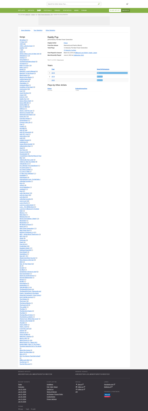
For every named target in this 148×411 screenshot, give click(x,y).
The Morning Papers (26, 311)
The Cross (23, 301)
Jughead (22, 189)
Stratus (22, 279)
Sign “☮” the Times (25, 264)
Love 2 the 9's (24, 203)
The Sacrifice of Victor (26, 315)
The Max (22, 309)
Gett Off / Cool (24, 134)
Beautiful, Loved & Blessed (28, 71)
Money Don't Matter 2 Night (28, 218)
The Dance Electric (25, 303)
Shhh (21, 262)
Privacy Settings (52, 399)
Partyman (23, 240)
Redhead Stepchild (25, 250)
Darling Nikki (23, 105)
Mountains (23, 220)
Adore (21, 52)
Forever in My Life (25, 122)
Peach (21, 242)
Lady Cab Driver (24, 193)
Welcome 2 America (25, 336)
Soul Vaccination (25, 273)
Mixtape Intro (24, 216)
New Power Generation (27, 228)
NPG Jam (23, 236)
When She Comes (25, 350)
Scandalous (23, 254)
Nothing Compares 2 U (26, 232)
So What (22, 269)
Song (25, 30)
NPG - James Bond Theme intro (29, 234)
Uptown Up (23, 332)
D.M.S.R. (22, 97)
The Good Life (24, 305)
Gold (21, 138)
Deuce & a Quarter (25, 112)
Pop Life (22, 244)
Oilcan (21, 238)
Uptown (22, 330)
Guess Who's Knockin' (26, 144)
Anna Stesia (23, 59)
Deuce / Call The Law (26, 110)
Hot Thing (23, 150)
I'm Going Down (24, 167)
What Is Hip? (23, 338)
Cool (21, 91)
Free (21, 124)
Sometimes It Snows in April (28, 271)
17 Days (22, 42)
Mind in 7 (22, 213)
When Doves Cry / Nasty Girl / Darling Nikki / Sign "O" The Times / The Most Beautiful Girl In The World (30, 344)
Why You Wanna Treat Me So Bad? (30, 356)
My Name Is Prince (25, 224)
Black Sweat (23, 75)
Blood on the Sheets (26, 77)
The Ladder (23, 307)
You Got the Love (25, 364)
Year (53, 69)
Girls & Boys (23, 136)
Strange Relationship (26, 277)
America (22, 57)
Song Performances (103, 69)
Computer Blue (24, 85)
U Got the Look (24, 328)
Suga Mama (23, 283)
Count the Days (24, 93)
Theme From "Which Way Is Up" (29, 319)
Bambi (22, 69)
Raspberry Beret (24, 248)
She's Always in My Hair (27, 260)
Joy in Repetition (25, 187)
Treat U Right (23, 324)
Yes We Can (23, 362)
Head (21, 148)
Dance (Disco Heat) (25, 101)
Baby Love (23, 67)
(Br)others (23, 40)
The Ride (22, 313)
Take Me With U (24, 287)
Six (20, 266)
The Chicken (23, 299)
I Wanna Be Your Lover (26, 160)
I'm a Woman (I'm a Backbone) (29, 165)
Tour (38, 30)
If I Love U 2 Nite (24, 171)
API (77, 392)
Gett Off (22, 130)
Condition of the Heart (26, 87)
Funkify (22, 126)
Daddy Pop (23, 99)
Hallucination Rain (25, 146)
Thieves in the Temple (26, 321)
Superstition (23, 285)
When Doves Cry (24, 340)
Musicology (23, 222)
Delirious (22, 108)
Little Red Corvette (25, 199)
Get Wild (22, 128)
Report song (60, 60)
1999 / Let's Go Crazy (26, 46)
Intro (21, 183)
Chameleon (23, 83)
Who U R (22, 354)
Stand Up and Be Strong (27, 275)
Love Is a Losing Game (26, 205)
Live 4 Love (23, 201)
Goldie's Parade (24, 140)
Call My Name (24, 79)
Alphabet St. (23, 55)
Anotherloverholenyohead (27, 61)
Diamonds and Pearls (26, 114)
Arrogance (23, 63)
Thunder (22, 323)
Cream (22, 95)
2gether (22, 48)
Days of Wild (23, 107)
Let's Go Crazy (24, 195)
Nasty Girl (23, 226)
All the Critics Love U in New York (29, 53)
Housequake (23, 154)
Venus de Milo (24, 334)
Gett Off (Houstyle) (25, 132)
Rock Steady (23, 252)
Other (50, 30)
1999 (21, 44)
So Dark (22, 268)
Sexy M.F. (22, 256)
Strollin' (22, 281)
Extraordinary (24, 120)
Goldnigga (23, 142)
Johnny (22, 185)
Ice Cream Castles (25, 169)
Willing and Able (24, 360)
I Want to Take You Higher (27, 161)
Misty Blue (23, 215)
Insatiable (23, 175)
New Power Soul (25, 230)
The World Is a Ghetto (26, 317)
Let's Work (23, 197)
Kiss (21, 191)
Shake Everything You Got (27, 258)
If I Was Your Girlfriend (26, 173)
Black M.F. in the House (27, 73)
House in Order (24, 152)
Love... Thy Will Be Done (27, 207)
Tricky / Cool (23, 326)
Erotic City (23, 116)
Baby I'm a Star (24, 65)
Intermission (23, 177)
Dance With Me (24, 103)
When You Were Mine (26, 352)
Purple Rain (23, 246)
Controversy (23, 89)
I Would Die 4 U (24, 163)
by (70, 50)
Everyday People (25, 118)
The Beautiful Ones (25, 289)
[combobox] (74, 4)
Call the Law (23, 81)
